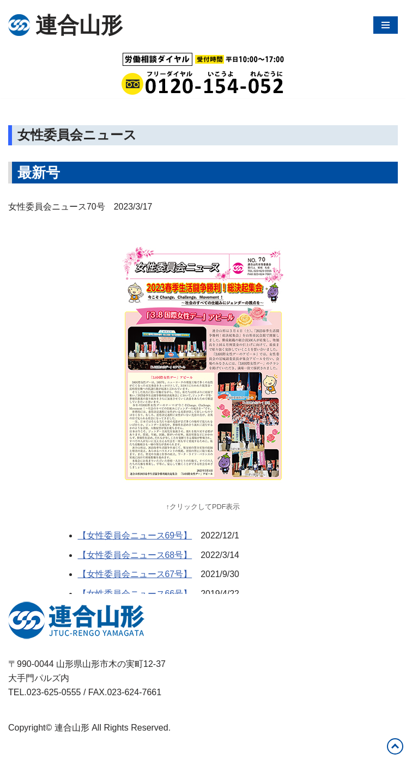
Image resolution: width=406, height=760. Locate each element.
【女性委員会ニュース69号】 (135, 536)
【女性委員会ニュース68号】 (135, 555)
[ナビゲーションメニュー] (385, 25)
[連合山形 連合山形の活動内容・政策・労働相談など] (65, 25)
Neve (18, 748)
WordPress (105, 748)
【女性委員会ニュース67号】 (135, 574)
